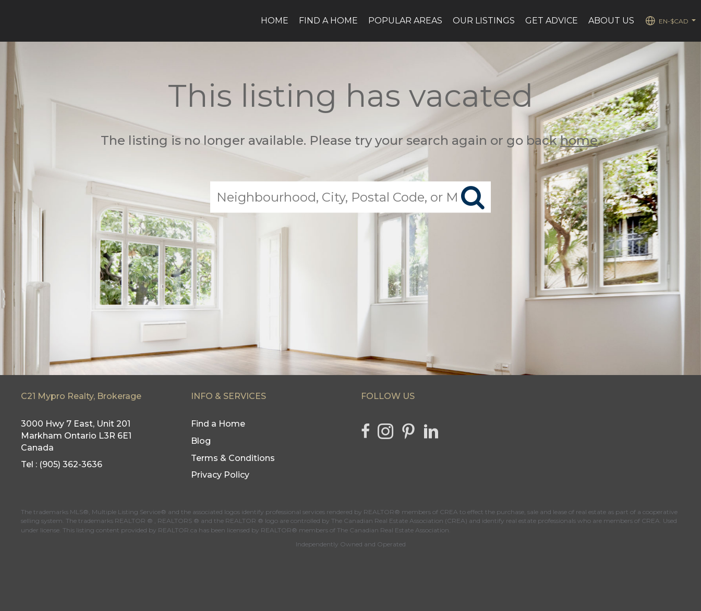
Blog (201, 441)
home (579, 140)
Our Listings (484, 21)
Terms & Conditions (233, 458)
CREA (449, 512)
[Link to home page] (13, 20)
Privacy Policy (220, 475)
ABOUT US (611, 21)
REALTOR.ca (177, 530)
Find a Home (328, 21)
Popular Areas (405, 21)
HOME (274, 21)
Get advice (551, 21)
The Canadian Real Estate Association (393, 530)
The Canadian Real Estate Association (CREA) (399, 521)
